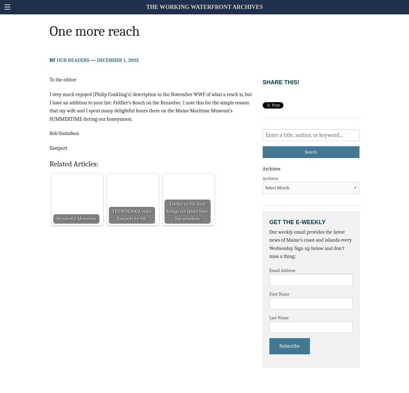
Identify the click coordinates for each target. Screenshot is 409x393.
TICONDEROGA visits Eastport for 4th (132, 215)
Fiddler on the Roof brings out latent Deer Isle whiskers (187, 211)
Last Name (279, 318)
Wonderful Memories (76, 219)
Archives (270, 178)
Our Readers (73, 60)
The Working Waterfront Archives (204, 7)
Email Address (282, 270)
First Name (279, 294)
